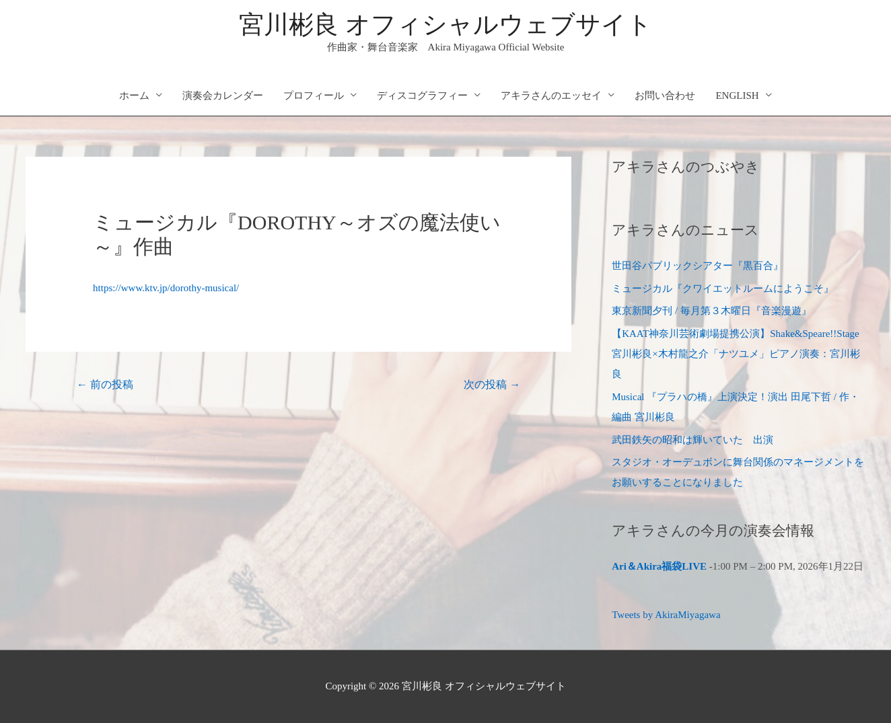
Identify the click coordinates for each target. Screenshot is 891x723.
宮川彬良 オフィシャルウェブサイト (445, 24)
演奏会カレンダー (222, 95)
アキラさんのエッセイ (551, 95)
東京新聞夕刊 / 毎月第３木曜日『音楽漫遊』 (712, 310)
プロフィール (313, 95)
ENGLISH (736, 95)
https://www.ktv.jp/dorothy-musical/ (166, 287)
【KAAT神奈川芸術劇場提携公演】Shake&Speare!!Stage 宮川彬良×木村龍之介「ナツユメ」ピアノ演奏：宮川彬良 (735, 353)
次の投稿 (492, 384)
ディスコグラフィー (422, 95)
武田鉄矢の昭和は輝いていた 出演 (692, 439)
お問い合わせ (665, 95)
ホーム (134, 95)
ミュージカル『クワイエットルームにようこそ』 (723, 288)
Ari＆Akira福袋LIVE (659, 566)
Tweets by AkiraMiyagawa (666, 614)
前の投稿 (105, 384)
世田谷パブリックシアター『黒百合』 (697, 265)
